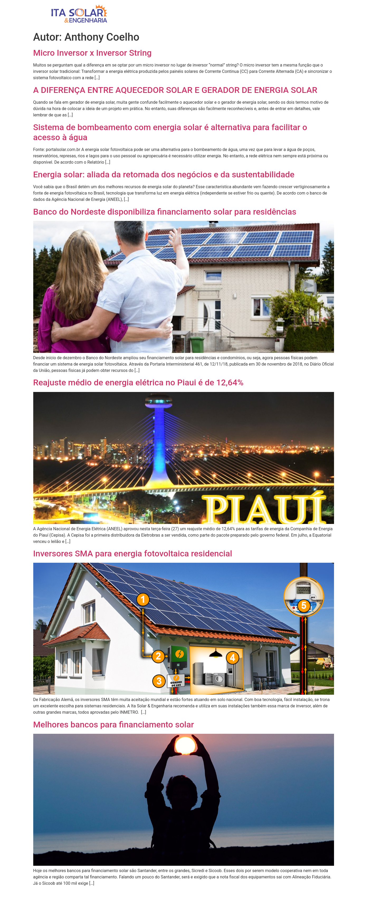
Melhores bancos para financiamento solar (113, 725)
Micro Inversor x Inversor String (92, 53)
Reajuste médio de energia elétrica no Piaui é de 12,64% (138, 382)
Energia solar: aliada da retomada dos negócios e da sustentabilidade (163, 174)
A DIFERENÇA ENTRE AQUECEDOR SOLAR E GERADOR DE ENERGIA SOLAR (175, 90)
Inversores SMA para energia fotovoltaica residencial (132, 553)
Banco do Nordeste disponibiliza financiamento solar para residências (165, 212)
